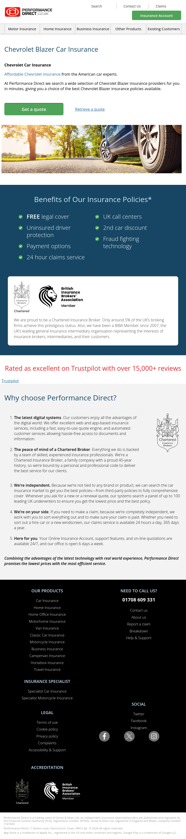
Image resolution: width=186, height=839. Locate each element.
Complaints (47, 742)
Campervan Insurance (47, 655)
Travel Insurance (47, 669)
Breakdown (139, 631)
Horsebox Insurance (47, 662)
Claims (161, 6)
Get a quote (34, 109)
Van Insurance (47, 628)
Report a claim (139, 624)
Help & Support (138, 637)
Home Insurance (47, 607)
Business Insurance (93, 28)
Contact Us (132, 6)
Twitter (138, 713)
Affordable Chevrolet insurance (32, 74)
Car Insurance (47, 600)
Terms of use (47, 722)
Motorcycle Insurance (47, 641)
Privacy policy (47, 736)
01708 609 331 (138, 599)
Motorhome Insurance (47, 621)
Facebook (139, 720)
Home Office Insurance (47, 614)
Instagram (139, 727)
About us (139, 617)
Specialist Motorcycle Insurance (47, 697)
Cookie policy (47, 729)
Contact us (138, 610)
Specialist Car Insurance (47, 691)
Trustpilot (10, 380)
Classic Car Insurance (47, 635)
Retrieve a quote (90, 109)
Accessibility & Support (47, 749)
